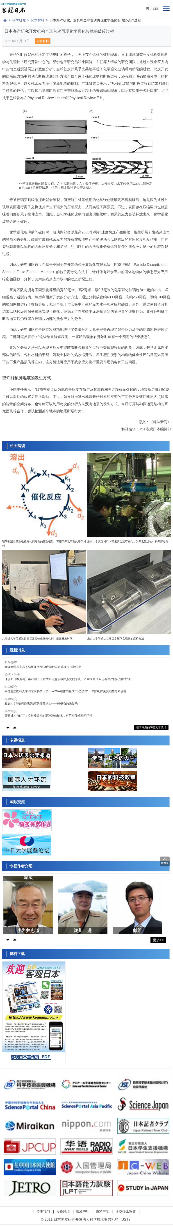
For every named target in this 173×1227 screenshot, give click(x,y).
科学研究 (19, 20)
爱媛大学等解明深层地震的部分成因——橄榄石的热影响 (41, 703)
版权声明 (82, 1211)
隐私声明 (102, 1211)
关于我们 (152, 8)
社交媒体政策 (125, 1211)
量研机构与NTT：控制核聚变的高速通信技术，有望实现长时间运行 (48, 715)
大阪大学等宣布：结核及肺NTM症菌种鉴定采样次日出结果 (43, 667)
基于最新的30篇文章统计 (151, 727)
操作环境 (63, 1211)
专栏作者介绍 (20, 866)
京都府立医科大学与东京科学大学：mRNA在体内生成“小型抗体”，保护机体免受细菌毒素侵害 (65, 691)
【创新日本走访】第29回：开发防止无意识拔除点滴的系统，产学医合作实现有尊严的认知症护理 (68, 679)
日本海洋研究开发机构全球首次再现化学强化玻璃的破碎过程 (95, 20)
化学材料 (37, 20)
